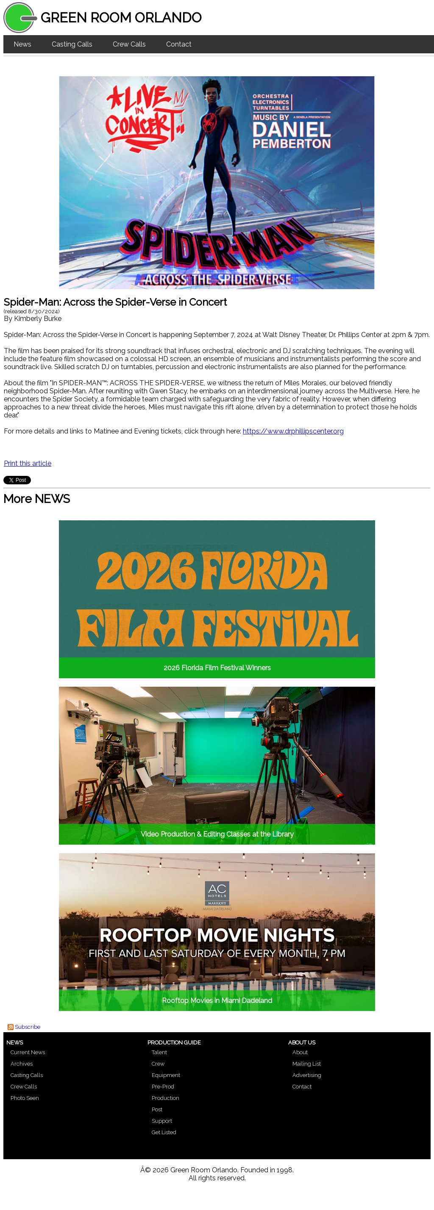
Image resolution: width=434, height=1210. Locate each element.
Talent (159, 1052)
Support (162, 1121)
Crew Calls (129, 44)
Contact (179, 44)
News (22, 44)
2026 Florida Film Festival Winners (217, 668)
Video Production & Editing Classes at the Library (217, 834)
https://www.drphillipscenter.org (293, 431)
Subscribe (27, 1027)
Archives (22, 1064)
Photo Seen (25, 1098)
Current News (28, 1052)
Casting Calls (72, 44)
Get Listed (164, 1132)
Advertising (306, 1075)
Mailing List (306, 1064)
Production (165, 1098)
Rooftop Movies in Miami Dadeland (217, 1001)
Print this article (27, 463)
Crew (158, 1064)
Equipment (166, 1075)
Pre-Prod (163, 1086)
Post (157, 1109)
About (300, 1052)
